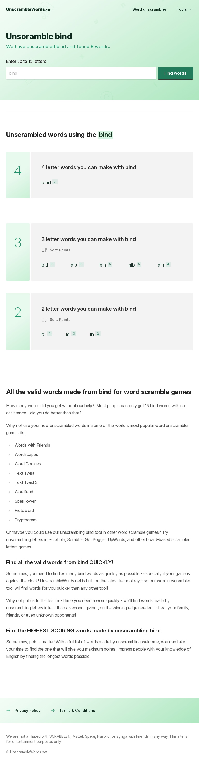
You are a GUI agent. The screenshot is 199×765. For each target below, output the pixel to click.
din (161, 265)
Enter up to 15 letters (26, 61)
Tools (185, 9)
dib (73, 265)
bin (103, 265)
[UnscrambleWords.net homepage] (28, 9)
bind (46, 182)
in (92, 334)
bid (44, 265)
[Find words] (175, 73)
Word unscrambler (149, 9)
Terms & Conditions (73, 710)
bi (43, 334)
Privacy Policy (23, 710)
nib (132, 265)
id (68, 334)
